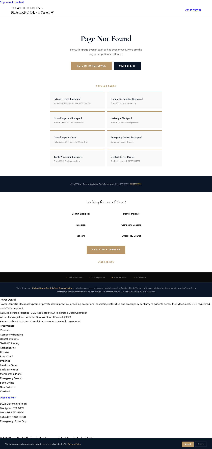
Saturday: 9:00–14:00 (13, 417)
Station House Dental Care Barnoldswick (52, 288)
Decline (201, 444)
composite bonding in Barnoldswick (137, 291)
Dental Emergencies (63, 434)
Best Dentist (95, 434)
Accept (188, 444)
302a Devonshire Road (13, 403)
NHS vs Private (130, 434)
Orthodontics (8, 347)
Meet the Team (8, 365)
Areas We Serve (7, 434)
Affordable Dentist (112, 434)
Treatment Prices (25, 434)
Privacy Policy (74, 444)
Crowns (4, 352)
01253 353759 (193, 10)
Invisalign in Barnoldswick (104, 291)
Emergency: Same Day (13, 421)
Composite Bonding (131, 224)
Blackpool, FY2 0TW (12, 408)
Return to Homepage (91, 65)
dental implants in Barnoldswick (71, 291)
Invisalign (80, 224)
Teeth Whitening (9, 343)
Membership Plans (11, 373)
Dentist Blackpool (81, 213)
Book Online (7, 382)
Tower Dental (32, 10)
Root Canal (6, 356)
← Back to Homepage (106, 249)
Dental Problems (44, 434)
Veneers (81, 235)
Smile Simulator (9, 369)
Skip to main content (12, 2)
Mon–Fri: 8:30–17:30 (12, 412)
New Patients (7, 387)
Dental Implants (131, 213)
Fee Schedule (81, 434)
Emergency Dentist (131, 235)
